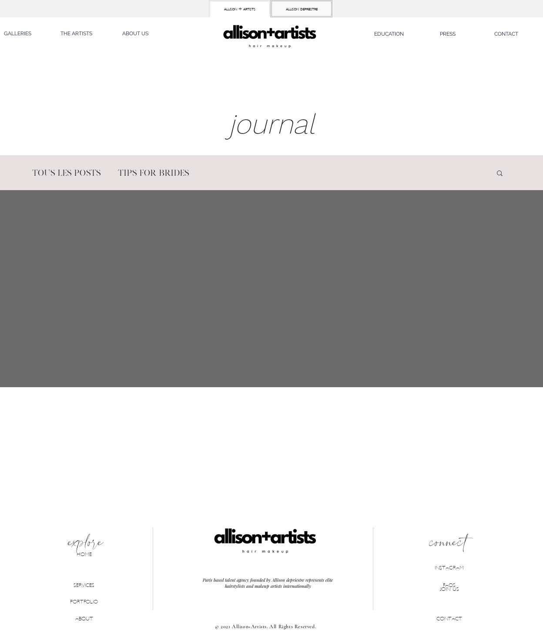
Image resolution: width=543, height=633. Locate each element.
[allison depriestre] (301, 8)
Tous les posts (66, 172)
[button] (388, 34)
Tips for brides (153, 172)
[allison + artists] (240, 8)
